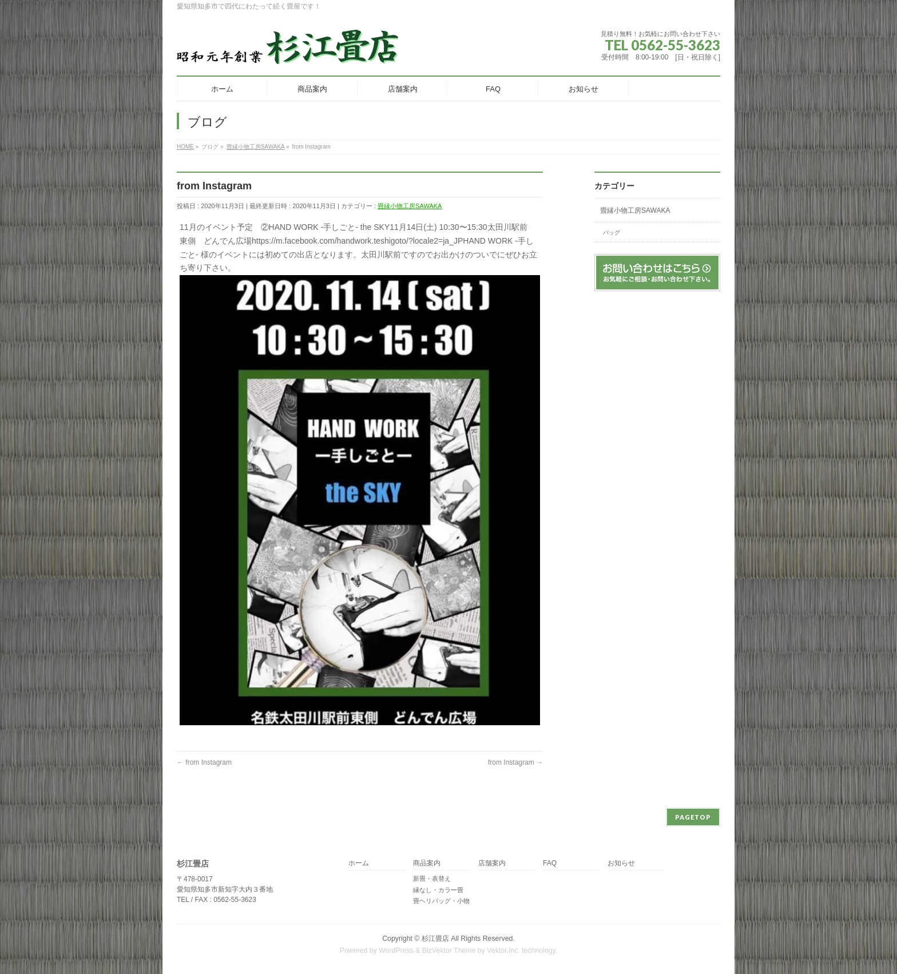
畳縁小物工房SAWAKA (410, 205)
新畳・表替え (432, 878)
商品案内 (426, 863)
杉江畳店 (435, 939)
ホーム (358, 863)
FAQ (550, 863)
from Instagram (204, 762)
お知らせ (621, 863)
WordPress (396, 951)
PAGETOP (693, 817)
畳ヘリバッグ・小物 (441, 900)
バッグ (611, 232)
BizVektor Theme (449, 951)
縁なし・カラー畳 (438, 889)
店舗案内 (492, 863)
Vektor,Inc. (503, 951)
